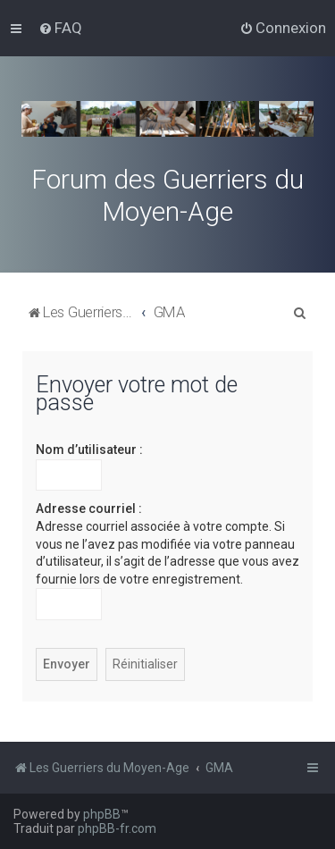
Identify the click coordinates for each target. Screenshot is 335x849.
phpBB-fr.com (117, 828)
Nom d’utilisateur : (89, 449)
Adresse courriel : (89, 508)
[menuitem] (60, 27)
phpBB (102, 814)
